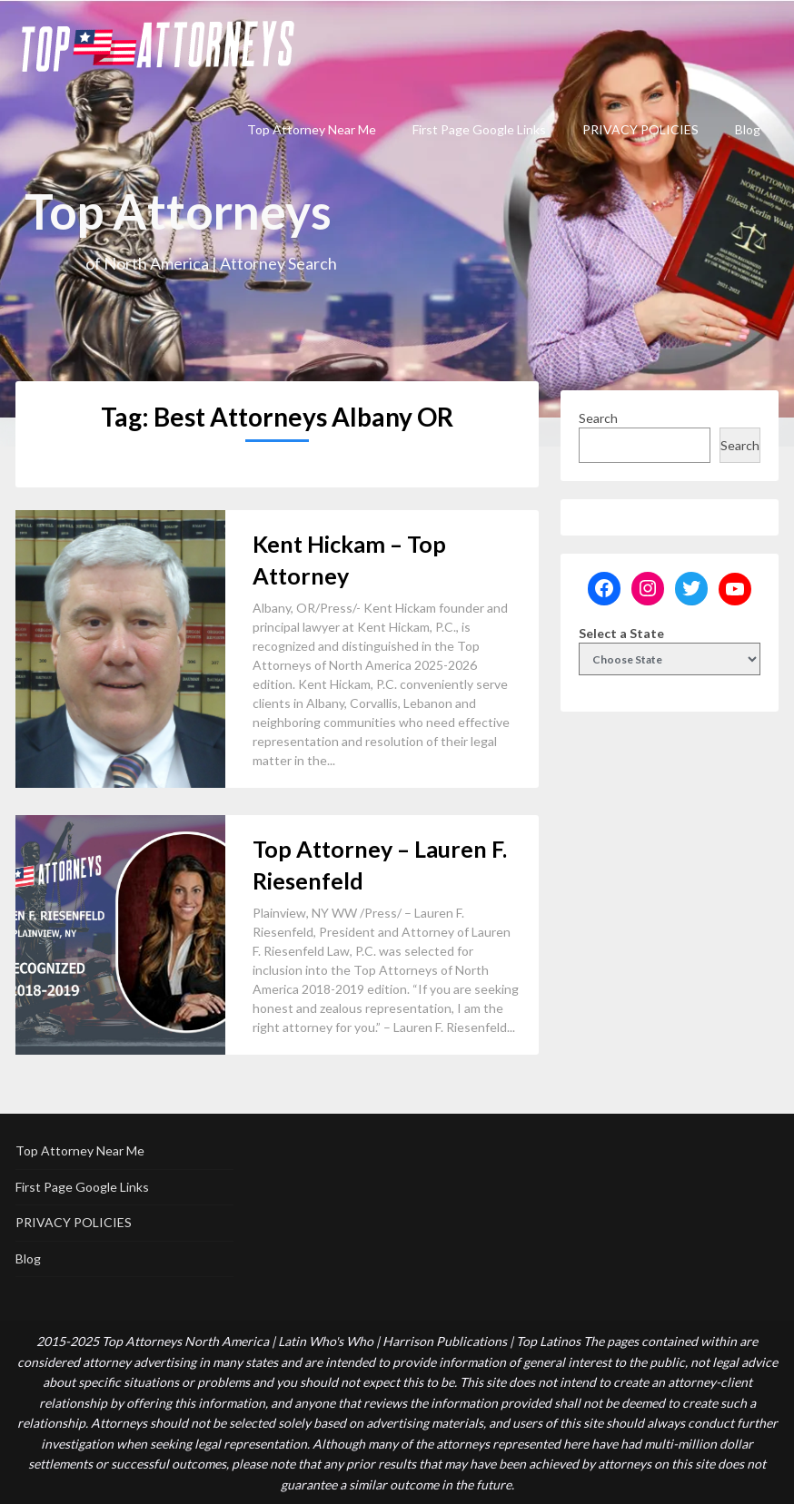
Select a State (621, 633)
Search (598, 418)
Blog (747, 129)
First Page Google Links (479, 129)
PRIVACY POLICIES (640, 129)
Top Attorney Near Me (311, 129)
